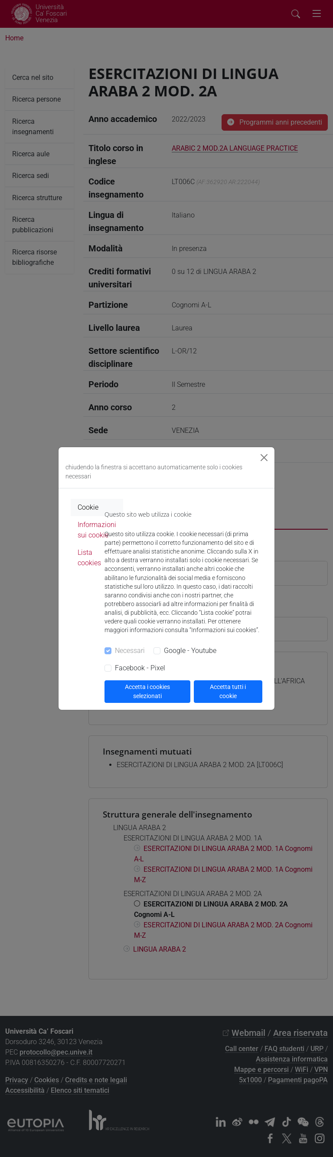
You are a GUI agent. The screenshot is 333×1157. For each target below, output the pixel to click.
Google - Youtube (190, 650)
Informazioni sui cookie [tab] (97, 530)
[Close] (264, 458)
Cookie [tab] (88, 507)
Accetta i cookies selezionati (147, 691)
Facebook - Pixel (140, 668)
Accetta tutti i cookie (228, 691)
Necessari (130, 650)
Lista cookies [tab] (89, 557)
